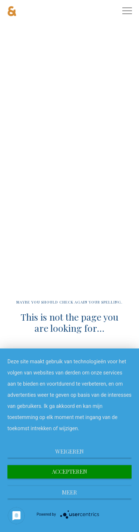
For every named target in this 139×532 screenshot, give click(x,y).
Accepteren (69, 471)
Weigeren (69, 451)
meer (69, 492)
